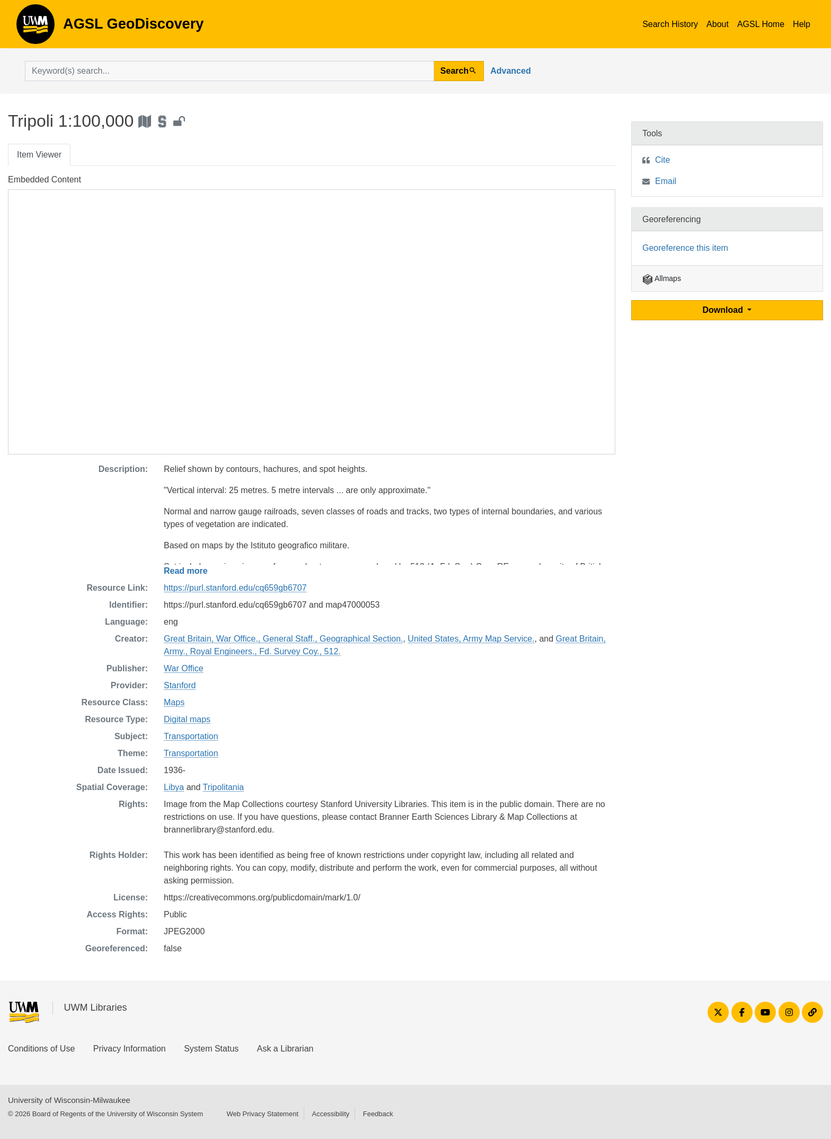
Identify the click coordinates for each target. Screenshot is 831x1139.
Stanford (180, 685)
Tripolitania (223, 787)
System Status (211, 1048)
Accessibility (330, 1114)
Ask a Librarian (285, 1048)
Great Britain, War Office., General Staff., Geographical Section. (283, 638)
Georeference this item (685, 247)
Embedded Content (44, 179)
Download (724, 309)
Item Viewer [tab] (39, 154)
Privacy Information (129, 1048)
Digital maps (187, 719)
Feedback (378, 1114)
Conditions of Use (41, 1048)
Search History (670, 24)
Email (665, 181)
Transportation (191, 736)
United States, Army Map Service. (471, 638)
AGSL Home (760, 24)
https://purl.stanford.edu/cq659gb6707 (235, 587)
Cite (662, 159)
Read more (186, 570)
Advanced (510, 70)
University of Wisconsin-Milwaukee (69, 1100)
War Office (184, 668)
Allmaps (661, 278)
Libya (174, 787)
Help (801, 24)
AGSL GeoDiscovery (35, 27)
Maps (174, 702)
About (717, 24)
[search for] (229, 71)
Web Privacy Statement (262, 1114)
